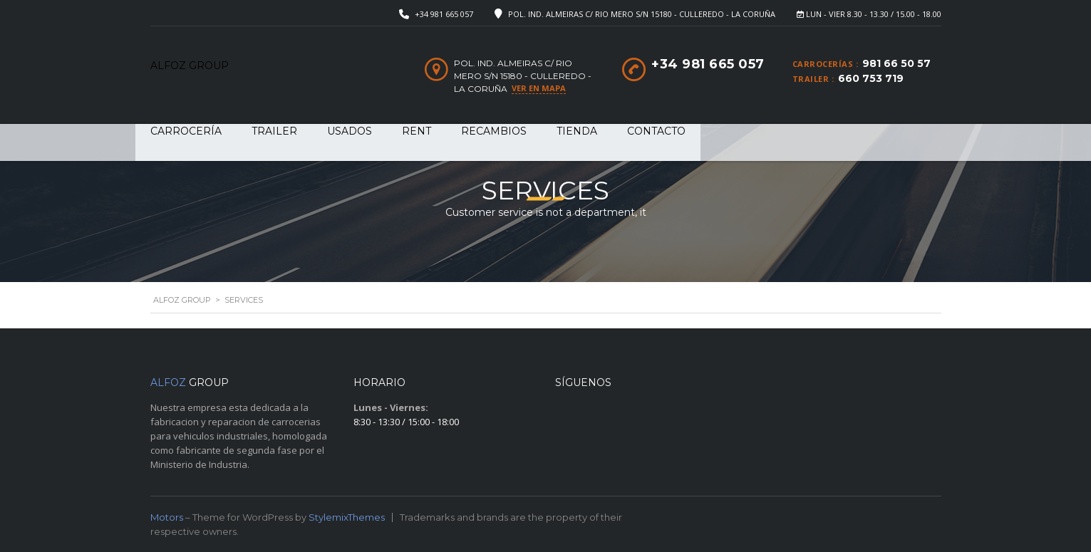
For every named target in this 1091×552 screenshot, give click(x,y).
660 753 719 (871, 78)
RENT (416, 131)
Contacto (656, 131)
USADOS (349, 131)
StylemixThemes (347, 517)
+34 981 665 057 (444, 14)
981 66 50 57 (896, 63)
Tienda (577, 131)
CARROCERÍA (186, 131)
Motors (166, 517)
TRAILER (274, 131)
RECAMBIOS (494, 131)
